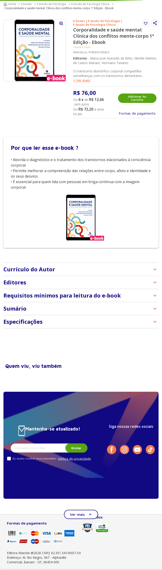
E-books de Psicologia (51, 4)
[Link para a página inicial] (10, 4)
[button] (155, 23)
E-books (26, 4)
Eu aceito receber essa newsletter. (35, 458)
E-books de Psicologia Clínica (90, 4)
